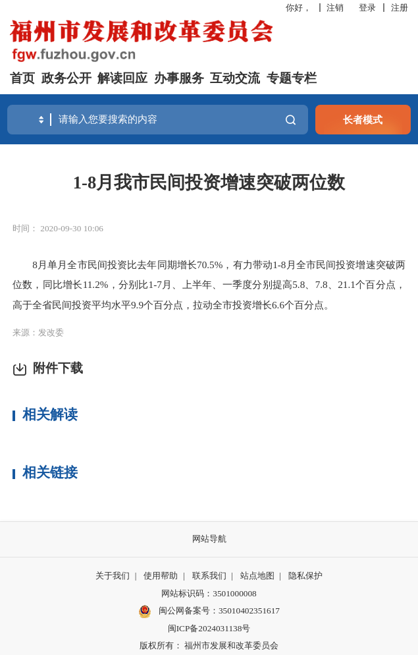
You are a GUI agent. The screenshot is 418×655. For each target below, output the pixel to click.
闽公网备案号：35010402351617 (219, 610)
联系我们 (209, 576)
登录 (367, 8)
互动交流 (235, 78)
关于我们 (112, 576)
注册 (399, 8)
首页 (22, 78)
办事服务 (179, 78)
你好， (298, 8)
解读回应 (122, 78)
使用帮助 (161, 576)
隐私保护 (305, 576)
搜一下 (290, 119)
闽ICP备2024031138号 (209, 628)
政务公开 (66, 78)
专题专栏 (292, 78)
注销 (335, 8)
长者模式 (362, 119)
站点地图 (257, 576)
